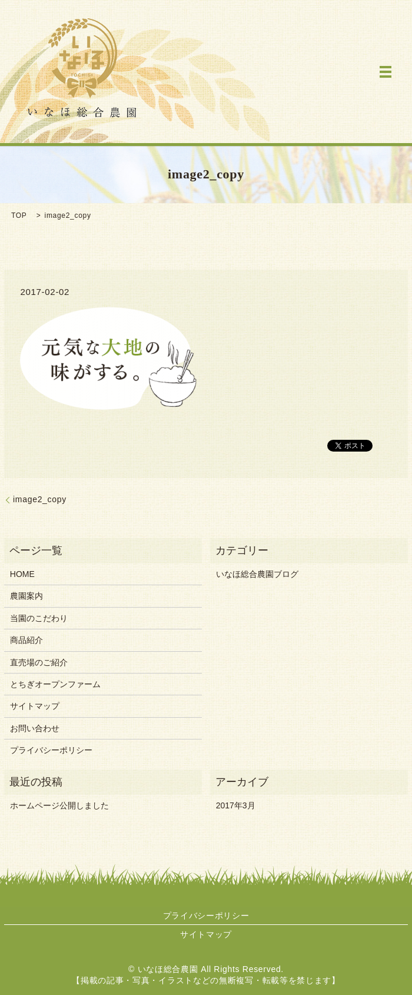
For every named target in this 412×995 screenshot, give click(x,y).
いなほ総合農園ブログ (257, 574)
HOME (22, 574)
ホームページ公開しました (59, 805)
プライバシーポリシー (51, 750)
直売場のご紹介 (39, 662)
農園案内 (26, 596)
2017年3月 (235, 805)
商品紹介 (26, 640)
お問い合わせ (34, 728)
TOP (19, 215)
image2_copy (40, 499)
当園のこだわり (39, 618)
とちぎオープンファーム (55, 684)
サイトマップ (34, 706)
